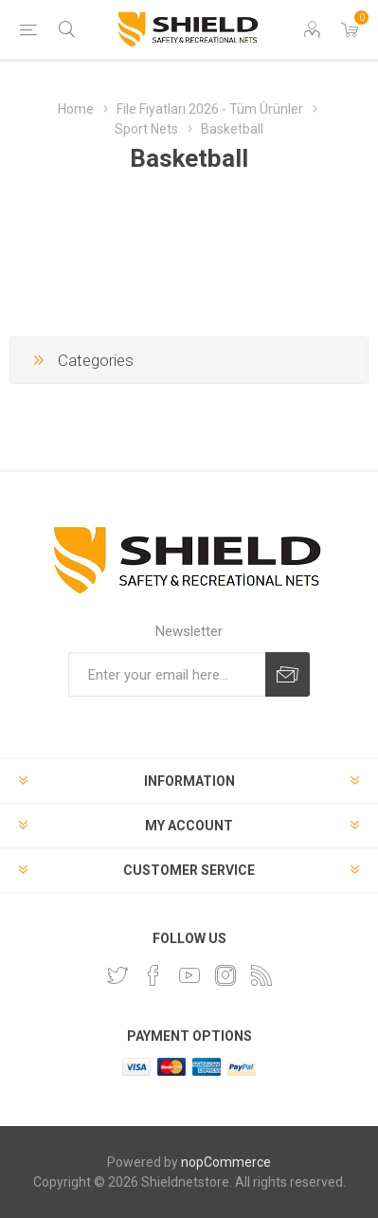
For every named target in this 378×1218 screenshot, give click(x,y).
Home (76, 109)
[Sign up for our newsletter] (166, 674)
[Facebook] (153, 975)
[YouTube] (189, 975)
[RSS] (261, 975)
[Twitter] (117, 975)
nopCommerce (226, 1162)
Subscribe (287, 674)
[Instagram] (225, 975)
